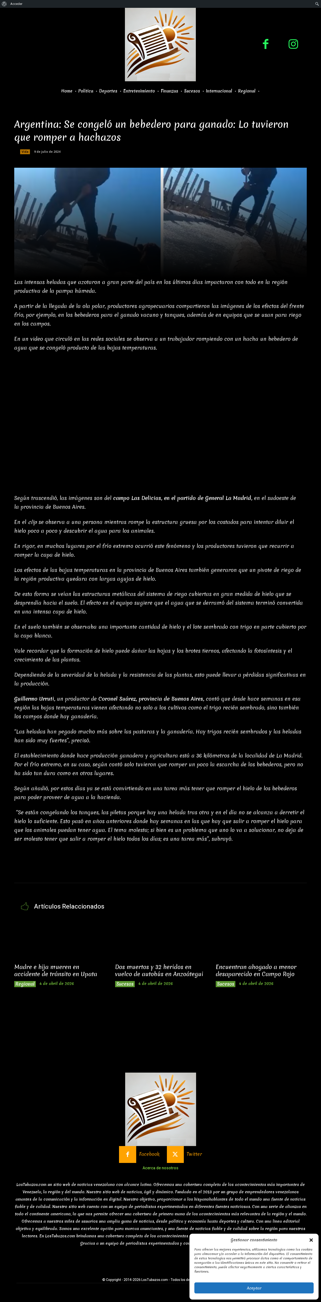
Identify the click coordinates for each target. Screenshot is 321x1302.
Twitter (194, 1154)
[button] (311, 1240)
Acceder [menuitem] (16, 4)
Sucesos (125, 984)
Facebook (149, 1154)
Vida (25, 151)
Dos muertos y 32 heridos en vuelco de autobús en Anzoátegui (159, 970)
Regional (25, 984)
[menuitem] (4, 4)
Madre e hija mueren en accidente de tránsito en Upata (55, 970)
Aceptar (254, 1288)
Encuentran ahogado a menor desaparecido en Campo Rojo (256, 970)
